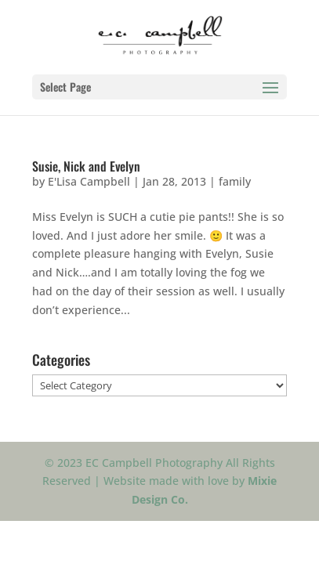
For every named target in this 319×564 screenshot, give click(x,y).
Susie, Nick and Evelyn (86, 166)
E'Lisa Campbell (89, 181)
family (235, 181)
